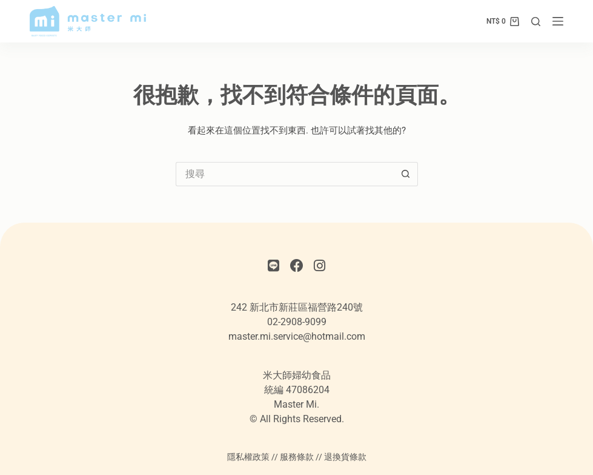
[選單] (557, 21)
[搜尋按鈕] (406, 174)
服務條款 (297, 457)
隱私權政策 (248, 457)
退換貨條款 (345, 457)
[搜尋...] (285, 174)
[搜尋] (535, 21)
